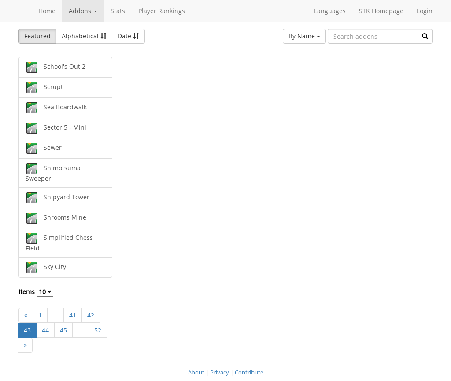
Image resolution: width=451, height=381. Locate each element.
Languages (330, 11)
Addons (83, 11)
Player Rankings (161, 11)
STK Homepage (381, 11)
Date (128, 36)
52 (97, 330)
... (55, 315)
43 (27, 330)
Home (46, 11)
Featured (37, 36)
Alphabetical (84, 36)
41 (72, 315)
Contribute (249, 372)
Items (35, 292)
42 (90, 315)
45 (63, 330)
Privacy (219, 372)
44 (45, 330)
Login (425, 11)
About (196, 372)
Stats (118, 11)
